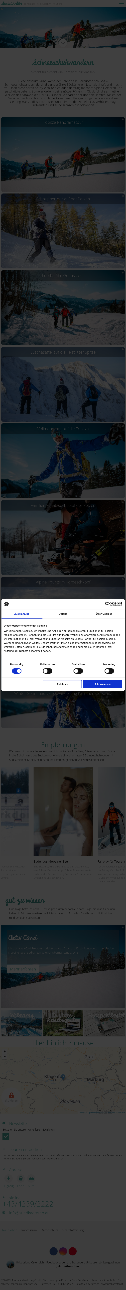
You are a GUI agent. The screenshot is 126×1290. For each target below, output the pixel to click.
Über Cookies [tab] (104, 613)
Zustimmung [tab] (22, 613)
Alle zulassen (102, 684)
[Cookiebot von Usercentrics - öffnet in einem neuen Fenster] (107, 604)
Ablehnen (62, 684)
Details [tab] (63, 613)
